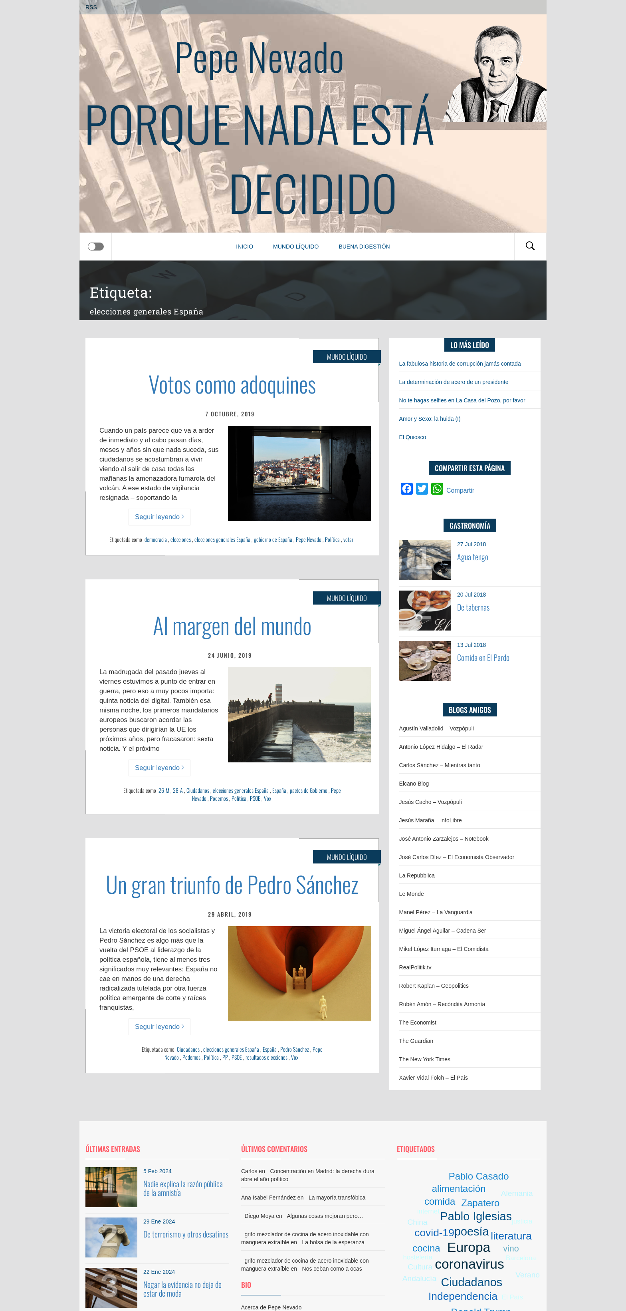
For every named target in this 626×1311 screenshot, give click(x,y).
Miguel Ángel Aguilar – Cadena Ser (442, 930)
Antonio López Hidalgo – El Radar (441, 747)
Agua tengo (472, 557)
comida (439, 1201)
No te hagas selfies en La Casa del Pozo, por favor (462, 400)
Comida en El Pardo (483, 657)
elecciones (180, 539)
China (417, 1222)
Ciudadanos (197, 790)
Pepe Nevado (259, 56)
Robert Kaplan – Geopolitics (434, 986)
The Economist (417, 1022)
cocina (426, 1248)
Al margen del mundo (232, 624)
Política (332, 539)
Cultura (420, 1267)
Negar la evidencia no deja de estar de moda (182, 1288)
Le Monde (411, 894)
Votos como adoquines (232, 383)
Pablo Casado (479, 1176)
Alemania (517, 1193)
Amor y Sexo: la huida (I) (430, 419)
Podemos (219, 798)
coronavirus (469, 1264)
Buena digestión (364, 246)
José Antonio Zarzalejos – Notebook (444, 839)
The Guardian (416, 1041)
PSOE (255, 798)
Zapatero (480, 1203)
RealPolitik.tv (415, 967)
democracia (156, 539)
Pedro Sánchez (294, 1049)
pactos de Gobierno (308, 790)
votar (348, 539)
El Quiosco (412, 437)
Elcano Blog (414, 783)
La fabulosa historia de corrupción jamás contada (460, 363)
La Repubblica (417, 875)
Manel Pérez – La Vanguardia (436, 912)
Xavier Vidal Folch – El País (433, 1077)
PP (225, 1057)
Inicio (244, 246)
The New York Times (424, 1059)
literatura (511, 1236)
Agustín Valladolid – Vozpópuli (436, 728)
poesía (471, 1231)
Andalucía (419, 1278)
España (279, 790)
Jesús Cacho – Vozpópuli (430, 802)
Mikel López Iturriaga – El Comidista (444, 949)
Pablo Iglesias (476, 1216)
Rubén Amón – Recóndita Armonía (442, 1004)
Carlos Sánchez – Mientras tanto (439, 765)
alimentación (459, 1188)
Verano (527, 1275)
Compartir (460, 490)
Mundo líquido (296, 246)
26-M (163, 790)
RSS (91, 7)
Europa (468, 1247)
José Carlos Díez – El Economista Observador (457, 857)
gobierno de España (273, 539)
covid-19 (434, 1233)
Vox (267, 798)
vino (511, 1248)
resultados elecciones (266, 1057)
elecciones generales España (222, 539)
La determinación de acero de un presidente (454, 382)
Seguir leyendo (159, 517)
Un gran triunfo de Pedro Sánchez (232, 883)
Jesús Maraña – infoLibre (430, 820)
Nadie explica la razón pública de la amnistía (183, 1188)
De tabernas (473, 607)
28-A (178, 790)
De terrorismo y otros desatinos (185, 1234)
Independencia (462, 1296)
